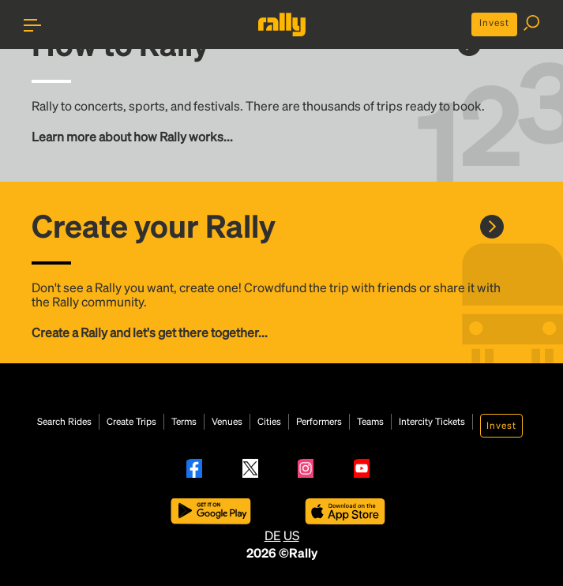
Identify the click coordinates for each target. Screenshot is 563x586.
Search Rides (64, 421)
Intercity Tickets (432, 421)
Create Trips (131, 421)
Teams (370, 421)
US (291, 535)
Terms (184, 421)
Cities (269, 421)
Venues (227, 421)
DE (273, 535)
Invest (494, 22)
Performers (319, 421)
